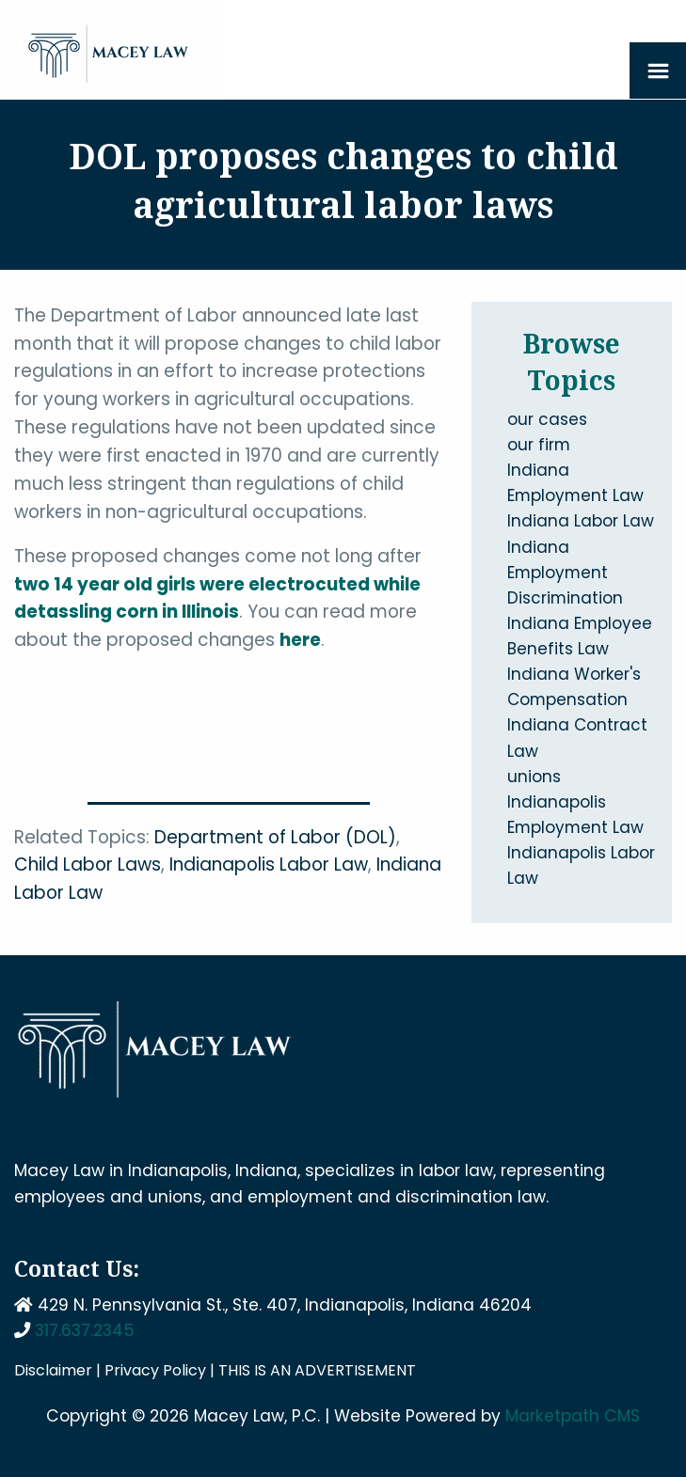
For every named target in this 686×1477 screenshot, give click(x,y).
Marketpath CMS (572, 1416)
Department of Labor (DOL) (275, 837)
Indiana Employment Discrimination (565, 572)
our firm (538, 444)
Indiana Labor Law (580, 521)
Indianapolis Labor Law (268, 864)
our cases (547, 419)
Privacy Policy (155, 1370)
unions (534, 776)
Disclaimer (53, 1370)
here (300, 639)
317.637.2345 (85, 1330)
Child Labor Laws (87, 864)
